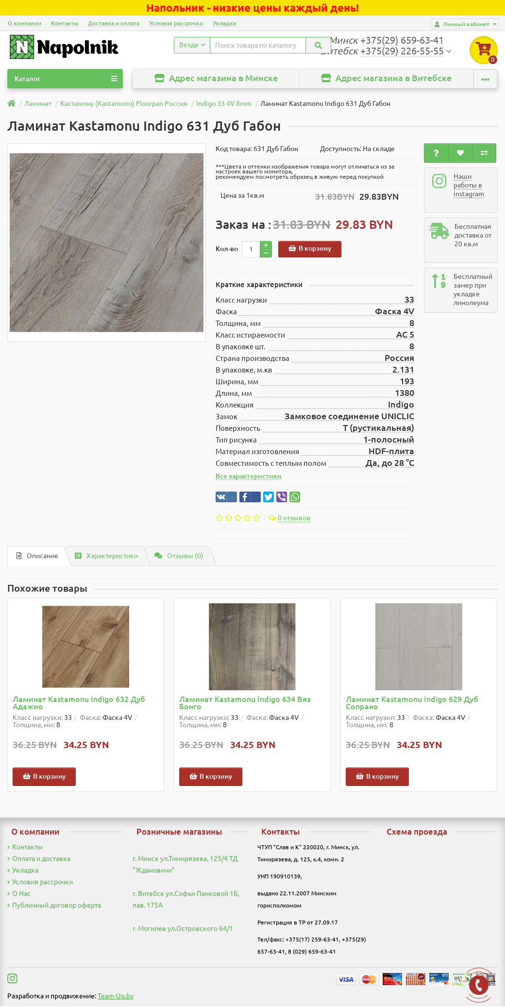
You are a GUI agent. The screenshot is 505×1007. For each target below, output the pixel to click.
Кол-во (227, 250)
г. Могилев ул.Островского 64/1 (183, 929)
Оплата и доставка (38, 859)
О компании (24, 23)
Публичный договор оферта (54, 906)
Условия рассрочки (176, 23)
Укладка (224, 23)
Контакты (64, 23)
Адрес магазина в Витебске (386, 79)
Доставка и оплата (113, 23)
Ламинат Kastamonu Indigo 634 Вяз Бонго (245, 704)
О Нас (19, 894)
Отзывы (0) (178, 557)
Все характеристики (249, 477)
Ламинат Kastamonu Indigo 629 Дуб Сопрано (412, 704)
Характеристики (106, 557)
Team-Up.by (116, 997)
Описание (37, 557)
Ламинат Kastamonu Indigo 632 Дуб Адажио (79, 704)
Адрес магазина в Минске (216, 79)
